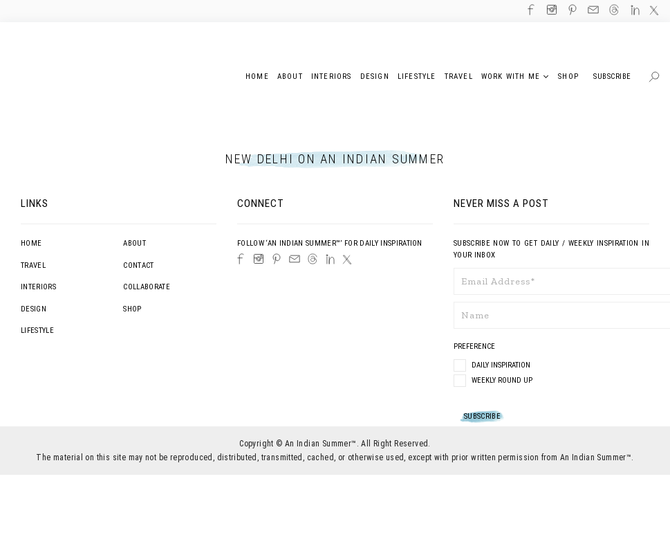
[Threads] (313, 259)
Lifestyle (37, 330)
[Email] (295, 259)
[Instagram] (259, 259)
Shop (132, 309)
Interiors (38, 286)
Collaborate (146, 286)
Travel (33, 265)
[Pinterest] (277, 259)
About (134, 243)
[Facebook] (241, 259)
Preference (475, 346)
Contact (138, 265)
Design (33, 309)
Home (31, 243)
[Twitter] (347, 259)
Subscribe (612, 76)
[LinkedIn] (330, 259)
